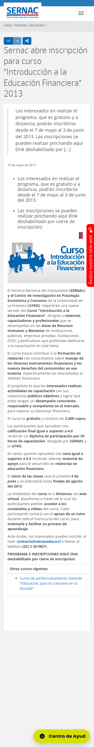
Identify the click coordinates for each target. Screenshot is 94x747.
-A (18, 40)
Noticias (21, 25)
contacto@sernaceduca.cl (39, 541)
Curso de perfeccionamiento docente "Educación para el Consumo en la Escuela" (51, 583)
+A (10, 40)
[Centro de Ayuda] (63, 736)
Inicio (8, 25)
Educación (37, 25)
